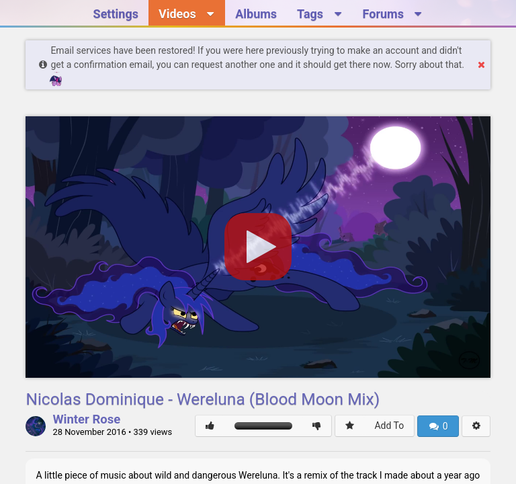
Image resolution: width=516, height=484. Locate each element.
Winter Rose (86, 420)
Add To (389, 425)
